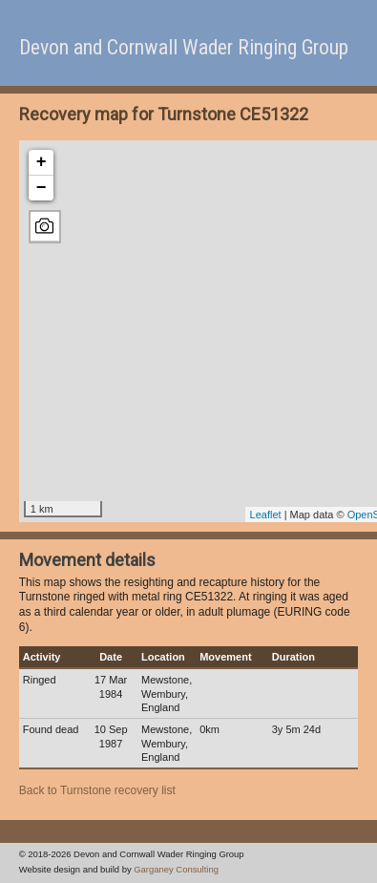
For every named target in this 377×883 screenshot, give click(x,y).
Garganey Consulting (176, 869)
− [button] (41, 188)
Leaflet (266, 514)
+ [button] (41, 162)
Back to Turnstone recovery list (97, 790)
